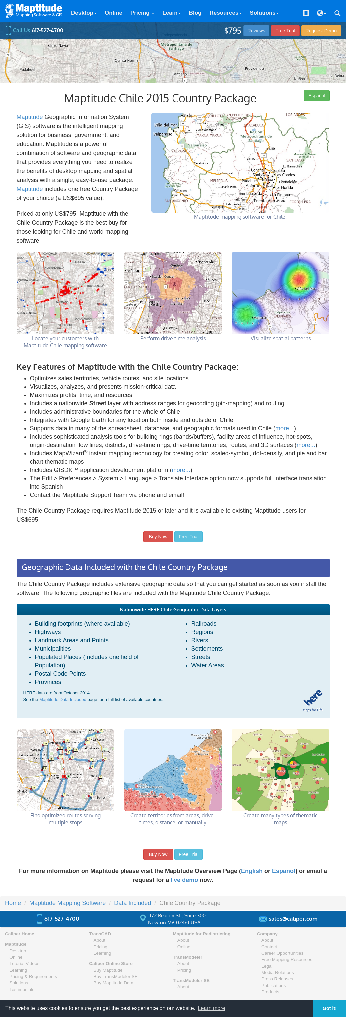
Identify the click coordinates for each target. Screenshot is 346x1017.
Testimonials (21, 989)
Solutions (264, 13)
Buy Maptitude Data (113, 982)
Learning (18, 970)
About (100, 940)
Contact (269, 946)
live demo (184, 880)
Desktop (84, 13)
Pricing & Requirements (33, 976)
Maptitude (30, 117)
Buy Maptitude (108, 970)
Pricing (142, 13)
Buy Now (158, 536)
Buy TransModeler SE (116, 976)
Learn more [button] (211, 1008)
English (252, 871)
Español (316, 95)
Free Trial (285, 30)
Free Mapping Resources (286, 959)
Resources (225, 13)
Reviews (256, 30)
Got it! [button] (330, 1008)
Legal (266, 966)
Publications (273, 985)
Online (113, 13)
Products (270, 991)
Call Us (34, 30)
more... (284, 428)
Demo (321, 30)
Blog (195, 13)
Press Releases (277, 978)
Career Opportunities (282, 953)
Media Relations (277, 972)
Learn (171, 13)
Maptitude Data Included (62, 699)
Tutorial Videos (24, 963)
